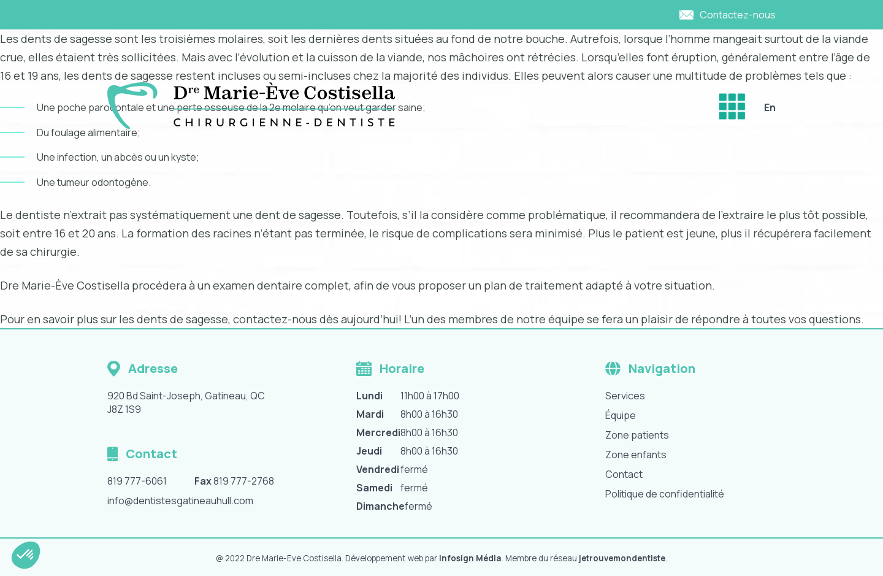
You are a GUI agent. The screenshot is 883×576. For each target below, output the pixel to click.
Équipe (620, 415)
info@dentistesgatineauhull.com (180, 500)
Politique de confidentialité (664, 494)
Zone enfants (636, 454)
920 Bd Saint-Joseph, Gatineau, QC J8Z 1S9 (186, 402)
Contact (624, 474)
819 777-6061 (137, 481)
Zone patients (637, 435)
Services (625, 395)
